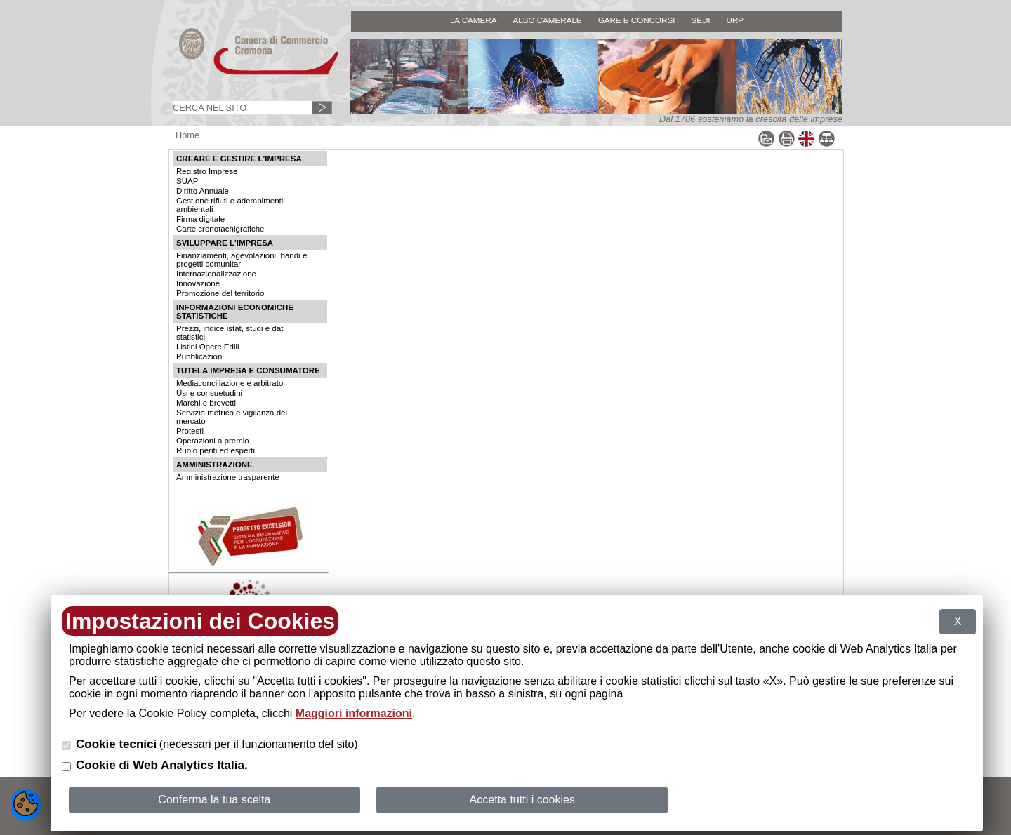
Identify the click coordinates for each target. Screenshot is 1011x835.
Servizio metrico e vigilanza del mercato (231, 416)
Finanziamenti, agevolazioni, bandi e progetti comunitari (241, 259)
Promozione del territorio (220, 293)
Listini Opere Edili (207, 346)
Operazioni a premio (212, 440)
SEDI (700, 20)
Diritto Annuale (202, 191)
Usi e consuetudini (209, 393)
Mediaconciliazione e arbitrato (229, 383)
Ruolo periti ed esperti (215, 450)
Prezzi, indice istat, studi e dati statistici (230, 332)
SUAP (187, 181)
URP (735, 20)
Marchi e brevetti (206, 403)
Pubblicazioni (200, 356)
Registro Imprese (207, 171)
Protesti (190, 431)
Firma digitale (200, 219)
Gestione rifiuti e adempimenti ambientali (229, 204)
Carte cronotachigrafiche (220, 229)
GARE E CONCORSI (636, 20)
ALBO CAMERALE (547, 20)
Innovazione (198, 283)
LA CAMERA (473, 20)
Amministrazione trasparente (227, 477)
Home (187, 135)
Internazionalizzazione (216, 273)
